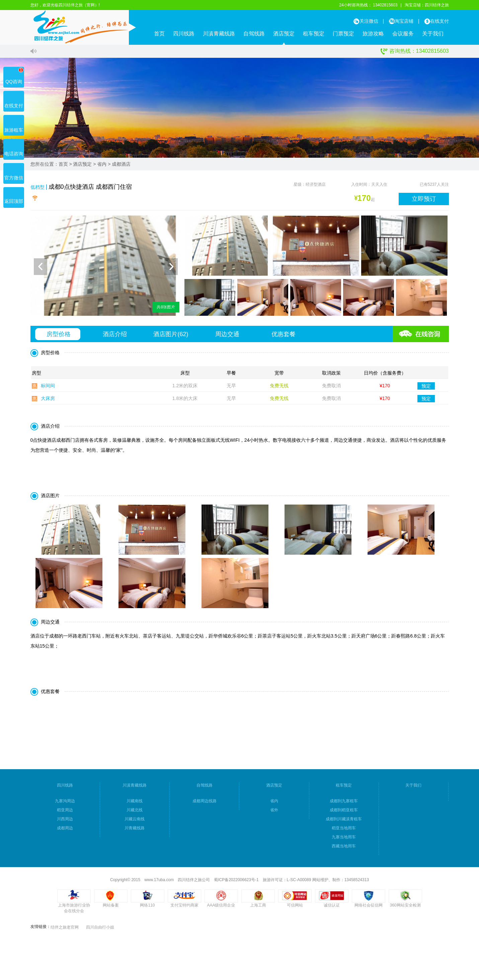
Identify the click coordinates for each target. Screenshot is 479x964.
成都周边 (65, 830)
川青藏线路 (135, 830)
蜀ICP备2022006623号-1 (236, 882)
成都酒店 (121, 164)
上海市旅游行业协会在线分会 (74, 910)
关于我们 (433, 33)
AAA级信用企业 (221, 907)
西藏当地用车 (344, 848)
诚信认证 (332, 907)
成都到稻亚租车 (344, 812)
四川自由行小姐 (100, 929)
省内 (101, 164)
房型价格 (59, 336)
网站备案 (111, 907)
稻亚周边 (65, 812)
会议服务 (403, 33)
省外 (274, 812)
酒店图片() (170, 336)
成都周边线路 (204, 803)
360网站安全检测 (405, 907)
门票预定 (343, 33)
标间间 (48, 388)
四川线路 (183, 33)
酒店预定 (284, 33)
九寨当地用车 (344, 839)
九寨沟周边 (65, 803)
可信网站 (295, 907)
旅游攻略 (373, 33)
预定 (426, 388)
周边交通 (227, 336)
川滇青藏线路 (219, 33)
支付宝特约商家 (184, 907)
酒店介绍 (115, 336)
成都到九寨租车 (344, 803)
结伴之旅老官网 (65, 929)
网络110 (147, 907)
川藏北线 (135, 812)
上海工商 (258, 907)
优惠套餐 (283, 336)
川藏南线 (135, 803)
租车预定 (313, 33)
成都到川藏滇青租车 (344, 821)
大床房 (48, 400)
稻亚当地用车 (344, 830)
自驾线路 (254, 33)
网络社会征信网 (368, 907)
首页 (159, 33)
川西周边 (65, 821)
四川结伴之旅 (437, 5)
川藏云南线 (135, 821)
